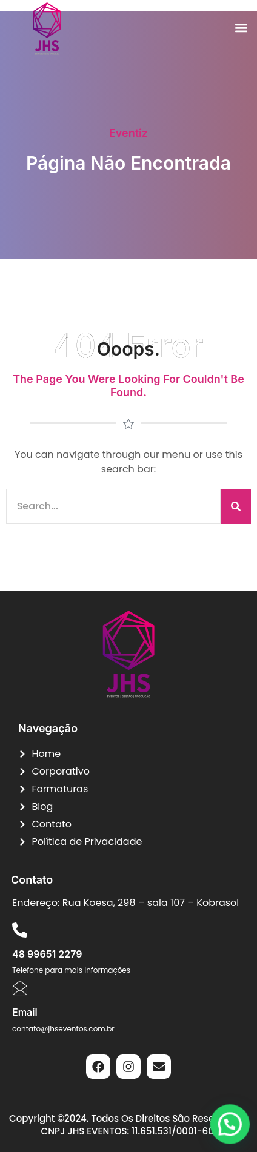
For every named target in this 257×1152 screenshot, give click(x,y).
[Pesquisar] (236, 506)
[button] (241, 28)
